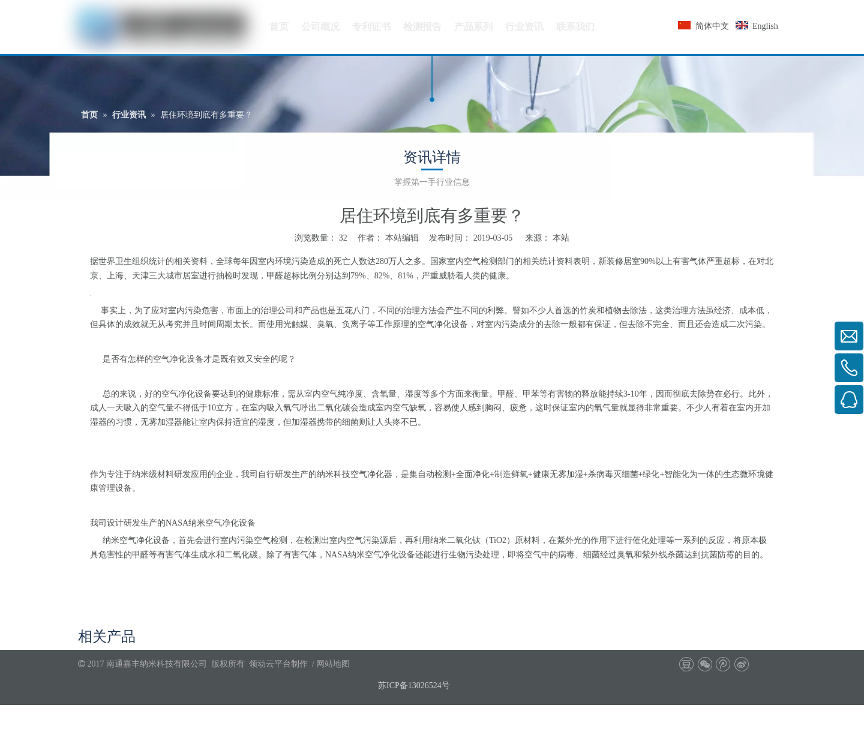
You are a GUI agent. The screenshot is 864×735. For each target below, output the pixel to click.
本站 (561, 237)
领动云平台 (270, 663)
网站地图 (333, 663)
